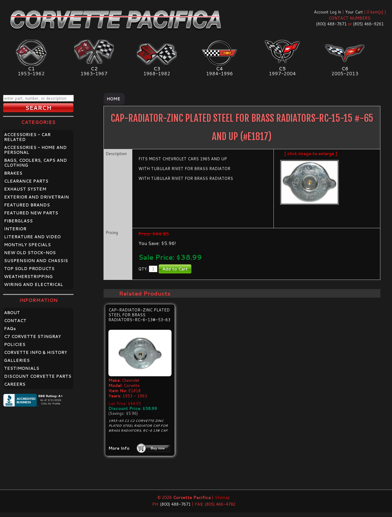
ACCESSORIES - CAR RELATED (27, 137)
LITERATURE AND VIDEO (32, 237)
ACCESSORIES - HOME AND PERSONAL (35, 150)
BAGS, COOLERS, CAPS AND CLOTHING (35, 163)
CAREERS (14, 384)
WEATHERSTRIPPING (28, 276)
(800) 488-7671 (331, 24)
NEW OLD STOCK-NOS (30, 252)
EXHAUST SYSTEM (25, 189)
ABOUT (12, 312)
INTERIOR (15, 229)
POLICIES (14, 344)
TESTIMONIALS (21, 368)
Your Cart (354, 12)
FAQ (10, 328)
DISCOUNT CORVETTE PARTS (37, 376)
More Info (119, 448)
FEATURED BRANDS (27, 205)
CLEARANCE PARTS (26, 181)
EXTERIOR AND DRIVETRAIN (36, 197)
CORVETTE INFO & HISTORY (35, 352)
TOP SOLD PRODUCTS (29, 268)
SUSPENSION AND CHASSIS (36, 260)
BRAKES (13, 173)
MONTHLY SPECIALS (27, 244)
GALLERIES (17, 360)
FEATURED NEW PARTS (31, 213)
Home (113, 99)
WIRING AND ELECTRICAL (33, 284)
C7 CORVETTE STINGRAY (32, 336)
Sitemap (222, 497)
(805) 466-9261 (368, 24)
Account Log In (327, 12)
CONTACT (15, 320)
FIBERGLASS (18, 221)
